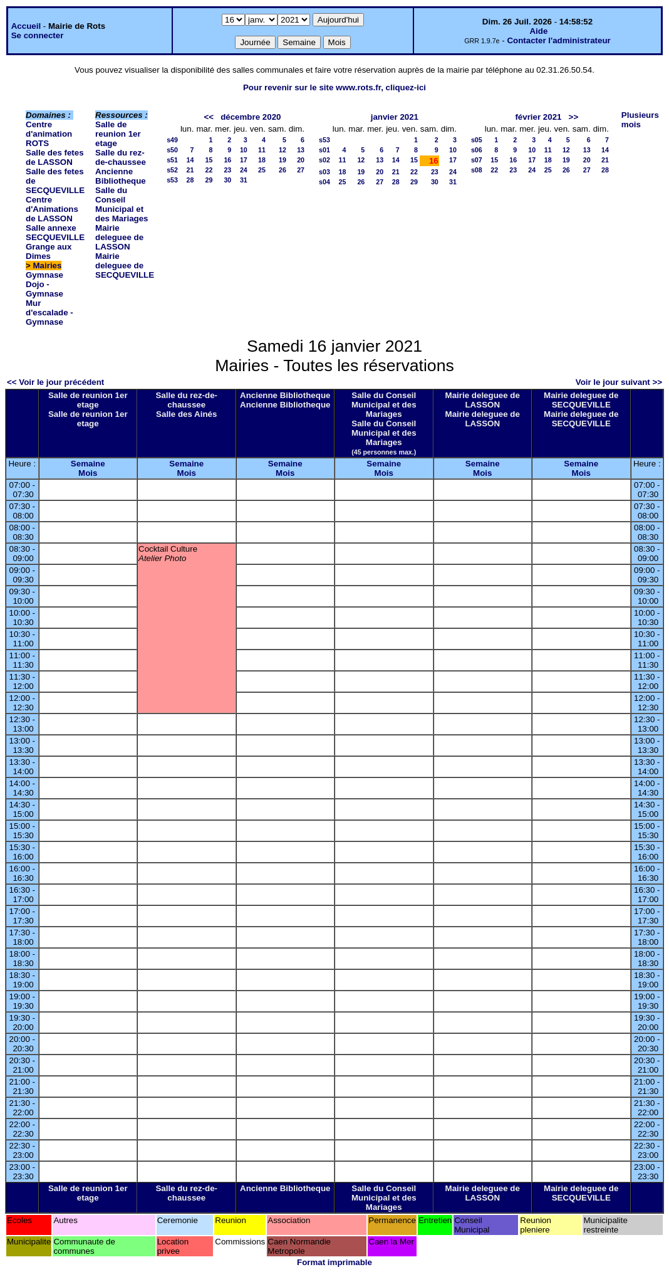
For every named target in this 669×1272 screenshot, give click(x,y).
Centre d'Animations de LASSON (52, 209)
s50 (172, 150)
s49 (172, 140)
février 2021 (538, 117)
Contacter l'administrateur (558, 40)
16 (227, 160)
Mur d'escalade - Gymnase (49, 312)
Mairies (47, 265)
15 (208, 160)
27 (300, 170)
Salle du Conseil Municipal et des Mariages (121, 204)
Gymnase (44, 275)
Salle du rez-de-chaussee (120, 157)
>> (574, 117)
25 (262, 170)
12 (282, 150)
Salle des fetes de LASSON (55, 157)
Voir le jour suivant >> (619, 382)
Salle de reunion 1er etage (118, 134)
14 (190, 160)
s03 (324, 172)
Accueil (26, 26)
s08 (476, 170)
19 (282, 160)
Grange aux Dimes (48, 251)
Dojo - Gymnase (44, 289)
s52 (172, 170)
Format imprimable (334, 1262)
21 (190, 170)
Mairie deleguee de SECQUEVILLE (124, 265)
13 (300, 150)
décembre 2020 (250, 117)
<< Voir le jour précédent (55, 382)
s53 (172, 180)
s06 (476, 150)
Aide (538, 31)
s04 (324, 182)
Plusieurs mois (640, 119)
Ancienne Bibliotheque (120, 176)
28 (190, 180)
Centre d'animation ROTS (49, 134)
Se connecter (37, 35)
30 (227, 180)
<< (209, 117)
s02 (324, 160)
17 (243, 160)
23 (227, 170)
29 (208, 180)
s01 (324, 150)
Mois (87, 473)
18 (262, 160)
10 (243, 150)
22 (208, 170)
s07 (476, 160)
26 (282, 170)
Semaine (88, 463)
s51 (172, 160)
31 (243, 180)
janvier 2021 (394, 117)
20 (300, 160)
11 (262, 150)
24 (243, 170)
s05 (476, 140)
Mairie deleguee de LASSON (119, 237)
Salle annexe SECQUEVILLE (55, 232)
